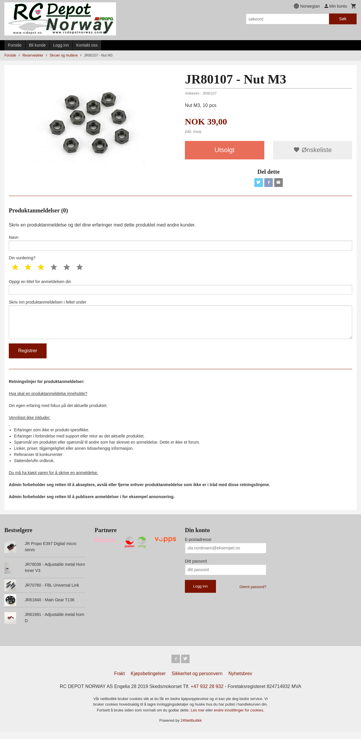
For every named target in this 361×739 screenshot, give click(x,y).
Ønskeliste (312, 150)
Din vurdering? (22, 260)
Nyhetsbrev (240, 680)
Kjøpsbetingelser (148, 680)
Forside (15, 45)
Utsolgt (224, 150)
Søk (342, 18)
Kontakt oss (87, 45)
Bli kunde (37, 45)
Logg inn (61, 45)
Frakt (119, 680)
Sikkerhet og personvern (197, 680)
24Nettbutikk (191, 727)
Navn (180, 244)
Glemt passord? (252, 592)
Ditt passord (196, 567)
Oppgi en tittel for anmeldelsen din (180, 289)
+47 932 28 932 (207, 693)
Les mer (198, 717)
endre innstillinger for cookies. (239, 717)
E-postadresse (198, 545)
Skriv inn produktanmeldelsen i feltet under (180, 324)
